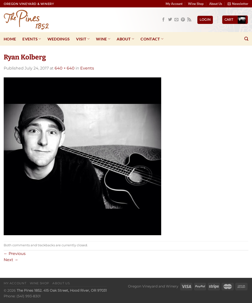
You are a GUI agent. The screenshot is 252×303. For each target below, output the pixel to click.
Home (10, 38)
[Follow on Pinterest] (183, 20)
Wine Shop (196, 4)
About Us (215, 4)
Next (11, 259)
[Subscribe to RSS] (189, 20)
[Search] (246, 39)
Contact (152, 38)
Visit (83, 38)
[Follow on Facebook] (163, 20)
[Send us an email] (176, 20)
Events (31, 38)
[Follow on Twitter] (170, 20)
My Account (174, 4)
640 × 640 (65, 68)
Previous (15, 253)
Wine (103, 38)
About (125, 38)
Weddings (58, 38)
